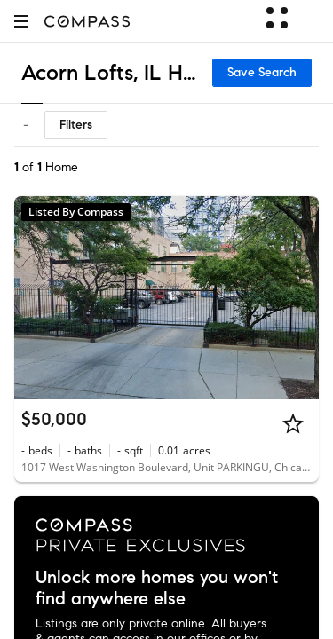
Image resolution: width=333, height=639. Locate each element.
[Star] (293, 423)
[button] (21, 21)
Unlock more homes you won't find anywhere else (157, 588)
